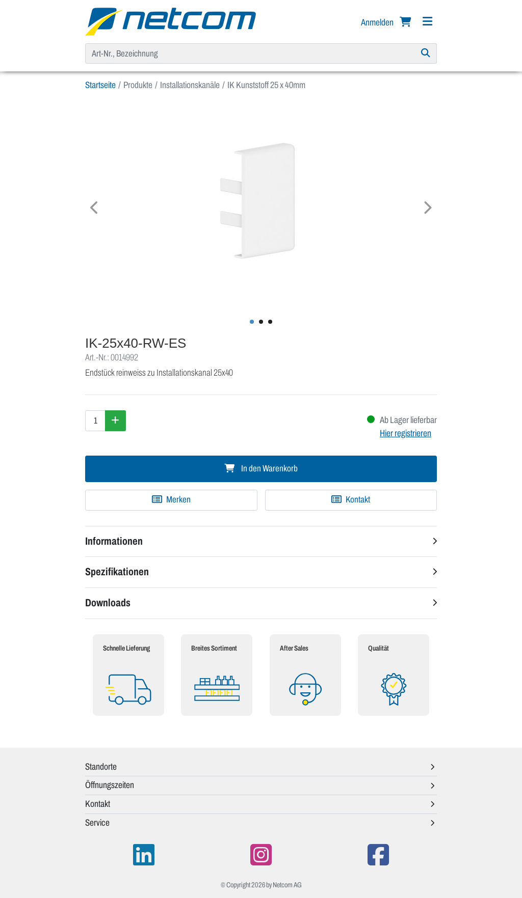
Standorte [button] (101, 767)
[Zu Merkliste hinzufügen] (171, 500)
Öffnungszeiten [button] (109, 785)
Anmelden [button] (378, 22)
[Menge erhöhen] (115, 420)
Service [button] (97, 823)
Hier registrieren (405, 433)
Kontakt (350, 499)
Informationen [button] (114, 541)
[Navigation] (427, 22)
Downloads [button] (107, 602)
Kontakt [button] (97, 804)
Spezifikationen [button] (117, 571)
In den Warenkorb (261, 468)
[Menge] (95, 420)
